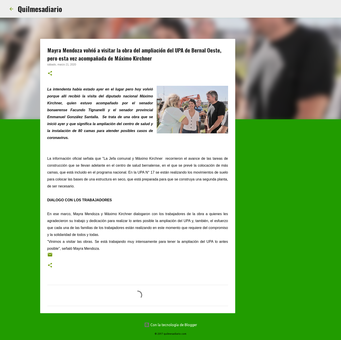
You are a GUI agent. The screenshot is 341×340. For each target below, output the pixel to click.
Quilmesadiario (40, 9)
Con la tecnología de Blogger (170, 325)
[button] (50, 74)
